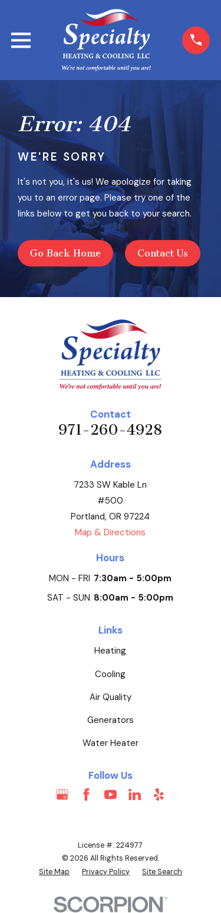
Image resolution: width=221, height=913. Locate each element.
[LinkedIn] (134, 794)
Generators (110, 720)
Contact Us (162, 253)
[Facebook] (86, 794)
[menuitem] (54, 872)
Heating (110, 651)
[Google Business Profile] (62, 794)
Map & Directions (110, 532)
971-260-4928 (110, 430)
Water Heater (110, 743)
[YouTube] (110, 794)
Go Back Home (65, 253)
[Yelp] (159, 794)
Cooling (110, 674)
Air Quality (110, 697)
